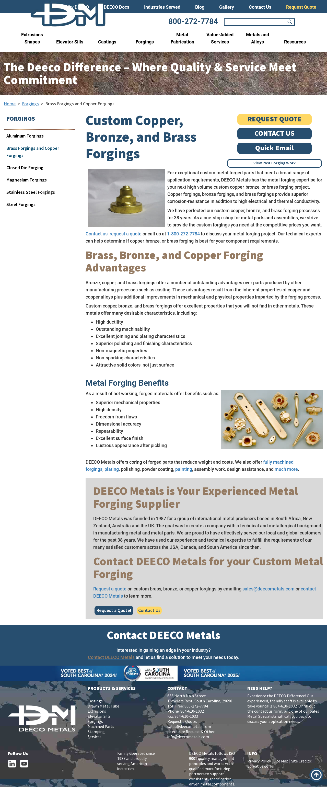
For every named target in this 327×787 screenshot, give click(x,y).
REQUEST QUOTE (275, 119)
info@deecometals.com (188, 737)
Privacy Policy (259, 761)
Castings (107, 41)
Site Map (281, 761)
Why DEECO (77, 7)
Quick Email (274, 148)
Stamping (96, 731)
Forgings (145, 41)
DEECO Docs (116, 7)
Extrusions (97, 711)
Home (10, 104)
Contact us (97, 233)
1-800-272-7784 (183, 233)
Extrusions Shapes (32, 38)
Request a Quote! (114, 610)
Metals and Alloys (257, 38)
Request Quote (301, 7)
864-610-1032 (192, 711)
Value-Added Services (219, 38)
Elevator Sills (69, 41)
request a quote (126, 233)
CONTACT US (274, 133)
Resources (295, 41)
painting (183, 469)
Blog (199, 7)
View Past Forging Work (274, 163)
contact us (263, 711)
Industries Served (162, 7)
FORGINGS (20, 118)
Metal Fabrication (182, 38)
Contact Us (260, 7)
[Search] (256, 22)
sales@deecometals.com (268, 588)
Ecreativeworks (260, 766)
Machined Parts (101, 726)
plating (111, 469)
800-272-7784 (196, 706)
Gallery (226, 7)
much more (286, 469)
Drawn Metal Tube (103, 706)
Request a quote (109, 588)
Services (94, 737)
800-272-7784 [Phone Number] (193, 21)
